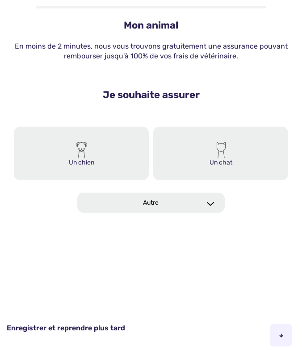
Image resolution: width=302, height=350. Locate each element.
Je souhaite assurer (151, 95)
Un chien (81, 162)
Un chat (221, 162)
